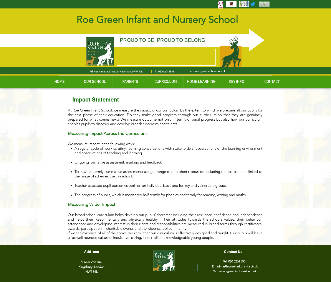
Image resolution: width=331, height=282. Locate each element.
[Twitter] (252, 4)
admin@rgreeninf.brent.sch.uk (237, 266)
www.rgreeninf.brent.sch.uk (209, 71)
